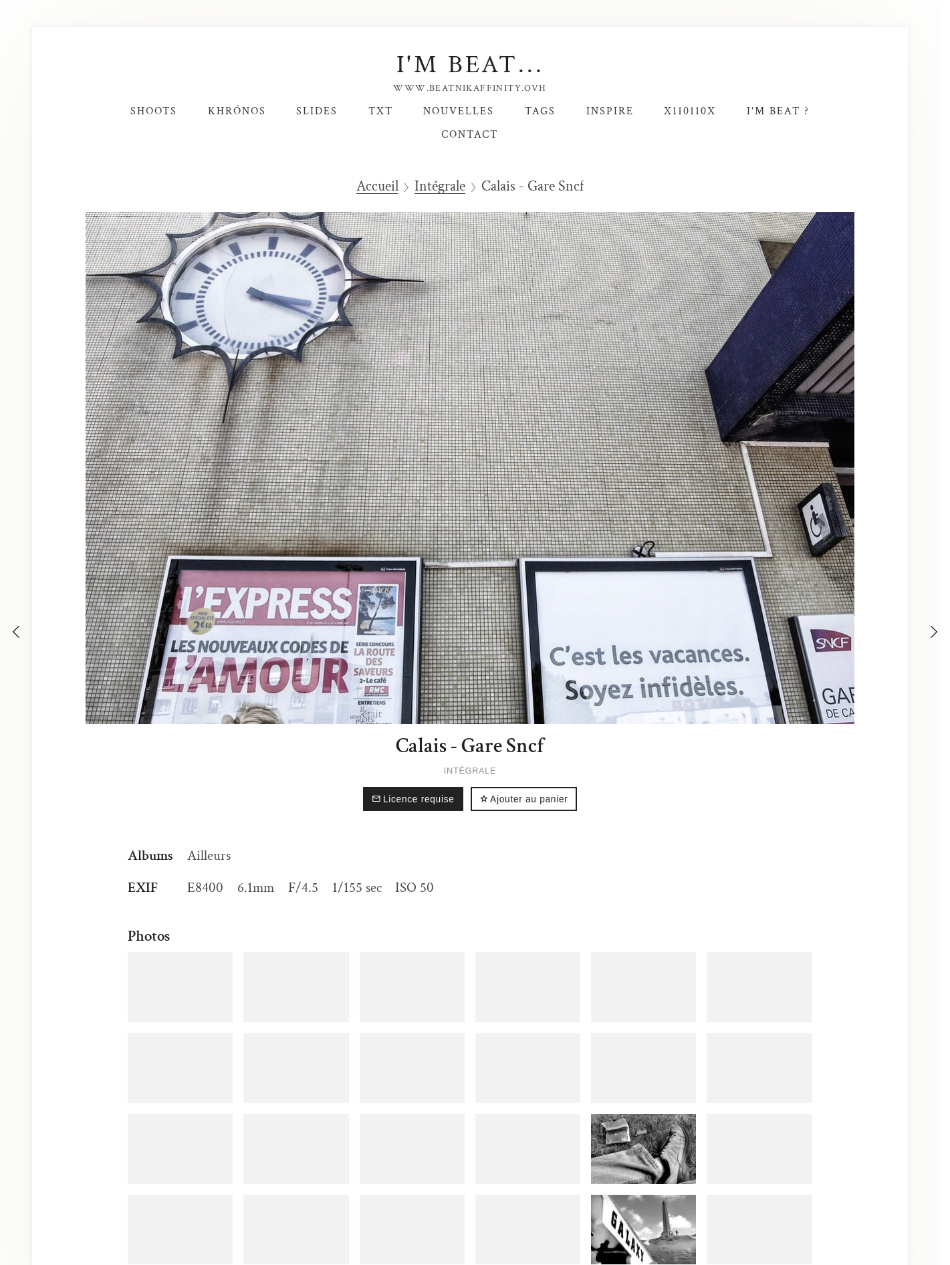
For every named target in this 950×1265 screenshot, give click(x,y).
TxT (380, 111)
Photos (149, 936)
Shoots (153, 111)
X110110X (690, 111)
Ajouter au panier (523, 799)
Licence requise (413, 799)
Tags (540, 111)
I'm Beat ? (778, 111)
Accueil (377, 186)
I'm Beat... (470, 64)
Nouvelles (458, 111)
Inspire (610, 111)
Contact (469, 134)
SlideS (317, 111)
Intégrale (439, 186)
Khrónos (237, 111)
